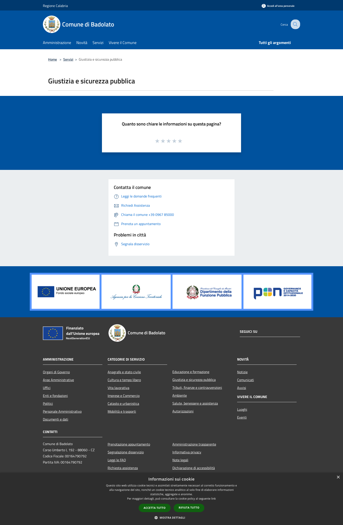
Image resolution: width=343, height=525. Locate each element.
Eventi (242, 417)
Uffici (47, 387)
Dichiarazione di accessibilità (193, 467)
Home (52, 59)
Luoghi (242, 409)
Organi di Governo (56, 372)
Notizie (242, 372)
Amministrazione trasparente (194, 444)
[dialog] (171, 499)
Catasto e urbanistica (123, 403)
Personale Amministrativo (62, 411)
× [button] (338, 477)
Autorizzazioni (183, 411)
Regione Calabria (55, 5)
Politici (48, 403)
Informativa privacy (186, 452)
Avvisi (241, 387)
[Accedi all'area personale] (278, 6)
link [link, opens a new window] (213, 498)
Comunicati (245, 379)
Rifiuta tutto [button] (189, 507)
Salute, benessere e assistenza (195, 403)
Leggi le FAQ (117, 460)
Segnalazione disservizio (126, 452)
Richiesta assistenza (123, 467)
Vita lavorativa (118, 387)
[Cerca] (295, 24)
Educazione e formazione (190, 371)
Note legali (180, 460)
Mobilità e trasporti (122, 411)
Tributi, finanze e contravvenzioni (197, 387)
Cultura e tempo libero (124, 379)
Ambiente (179, 395)
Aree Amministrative (58, 379)
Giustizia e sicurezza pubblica (194, 379)
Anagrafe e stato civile (124, 372)
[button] (171, 517)
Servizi (68, 59)
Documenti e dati (55, 419)
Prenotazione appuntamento (129, 444)
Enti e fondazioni (55, 395)
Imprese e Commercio (124, 395)
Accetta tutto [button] (155, 508)
